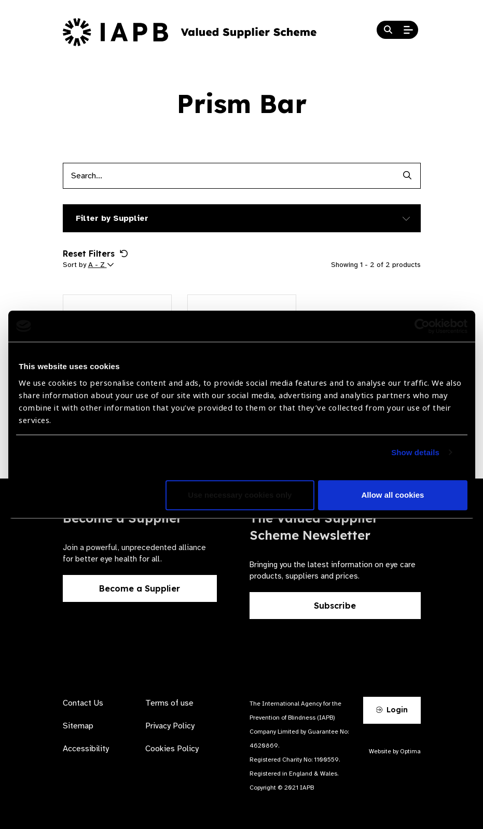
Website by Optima (395, 751)
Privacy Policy (170, 726)
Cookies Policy (172, 748)
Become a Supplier (139, 588)
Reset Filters (95, 253)
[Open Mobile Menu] (408, 30)
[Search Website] (388, 30)
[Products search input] (229, 176)
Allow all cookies (393, 494)
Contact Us (83, 703)
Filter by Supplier (112, 218)
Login (391, 709)
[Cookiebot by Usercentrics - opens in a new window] (422, 326)
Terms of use (169, 703)
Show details (415, 452)
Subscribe (335, 605)
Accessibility (86, 748)
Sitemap (78, 726)
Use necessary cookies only (240, 494)
